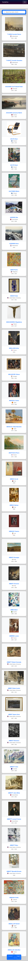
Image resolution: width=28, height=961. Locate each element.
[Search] (4, 12)
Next (18, 956)
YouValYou (5, 2)
